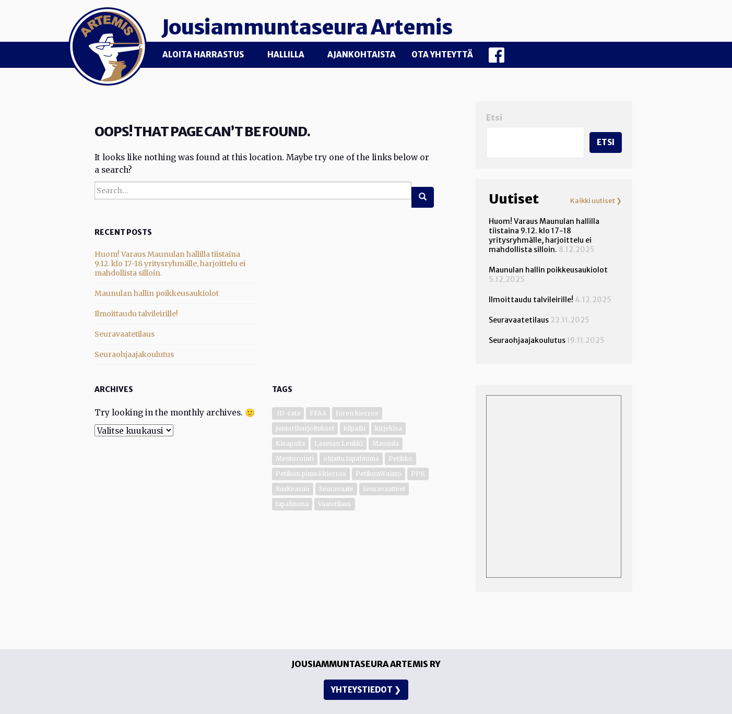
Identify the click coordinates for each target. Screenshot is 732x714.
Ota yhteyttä (442, 54)
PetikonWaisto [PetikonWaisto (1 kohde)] (379, 474)
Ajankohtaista (361, 54)
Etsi (494, 118)
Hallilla (285, 54)
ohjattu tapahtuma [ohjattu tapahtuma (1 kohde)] (351, 458)
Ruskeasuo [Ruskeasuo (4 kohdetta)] (293, 489)
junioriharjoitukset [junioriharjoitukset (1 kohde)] (305, 428)
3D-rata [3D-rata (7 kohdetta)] (288, 413)
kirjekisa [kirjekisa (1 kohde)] (388, 428)
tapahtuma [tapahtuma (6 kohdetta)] (292, 504)
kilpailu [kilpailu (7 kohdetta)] (354, 428)
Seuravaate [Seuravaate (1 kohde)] (336, 489)
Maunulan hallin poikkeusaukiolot (157, 293)
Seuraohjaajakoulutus (134, 354)
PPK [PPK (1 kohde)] (418, 474)
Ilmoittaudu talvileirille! (136, 313)
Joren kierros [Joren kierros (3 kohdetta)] (357, 413)
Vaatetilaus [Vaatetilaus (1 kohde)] (334, 504)
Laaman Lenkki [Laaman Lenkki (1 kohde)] (338, 443)
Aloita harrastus (203, 54)
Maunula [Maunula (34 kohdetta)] (385, 443)
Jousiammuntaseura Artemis (309, 27)
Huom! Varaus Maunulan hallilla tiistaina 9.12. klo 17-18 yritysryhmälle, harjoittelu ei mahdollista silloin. (170, 263)
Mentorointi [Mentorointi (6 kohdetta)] (295, 458)
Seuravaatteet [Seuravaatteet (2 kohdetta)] (384, 489)
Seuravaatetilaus (125, 334)
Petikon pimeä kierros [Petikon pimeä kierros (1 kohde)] (311, 474)
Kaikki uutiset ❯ (596, 201)
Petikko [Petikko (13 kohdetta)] (400, 458)
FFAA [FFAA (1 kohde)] (318, 413)
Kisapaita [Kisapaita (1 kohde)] (290, 443)
